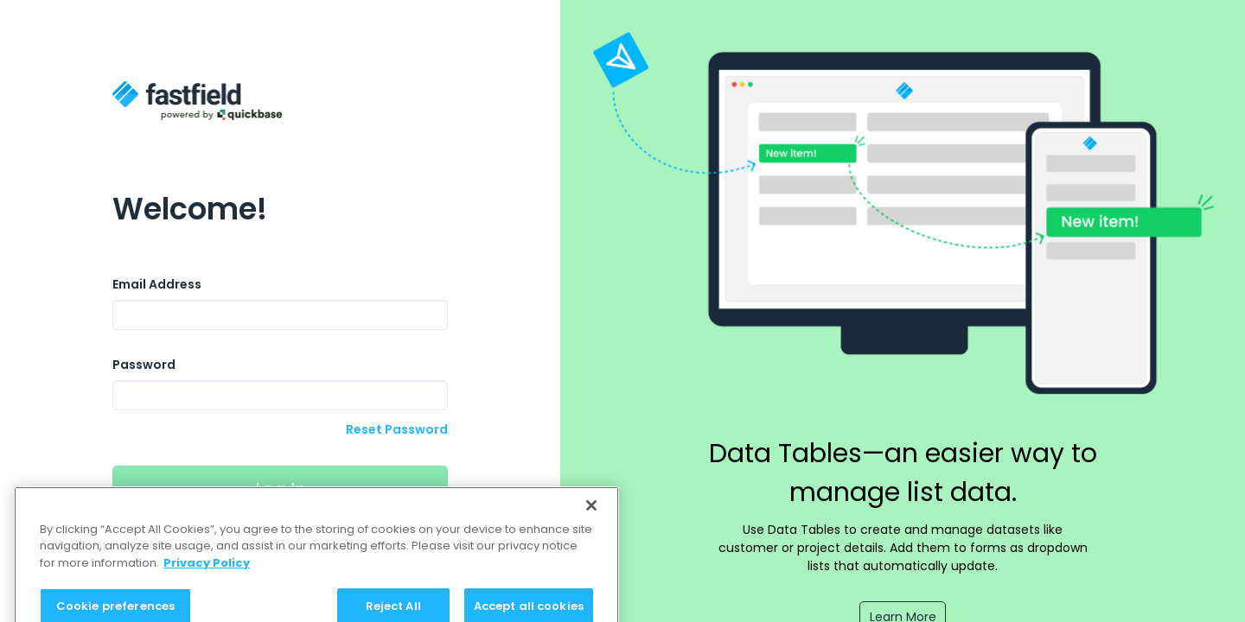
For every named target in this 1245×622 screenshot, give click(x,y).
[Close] (591, 512)
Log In (280, 489)
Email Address (156, 284)
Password (144, 364)
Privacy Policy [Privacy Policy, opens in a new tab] (206, 570)
